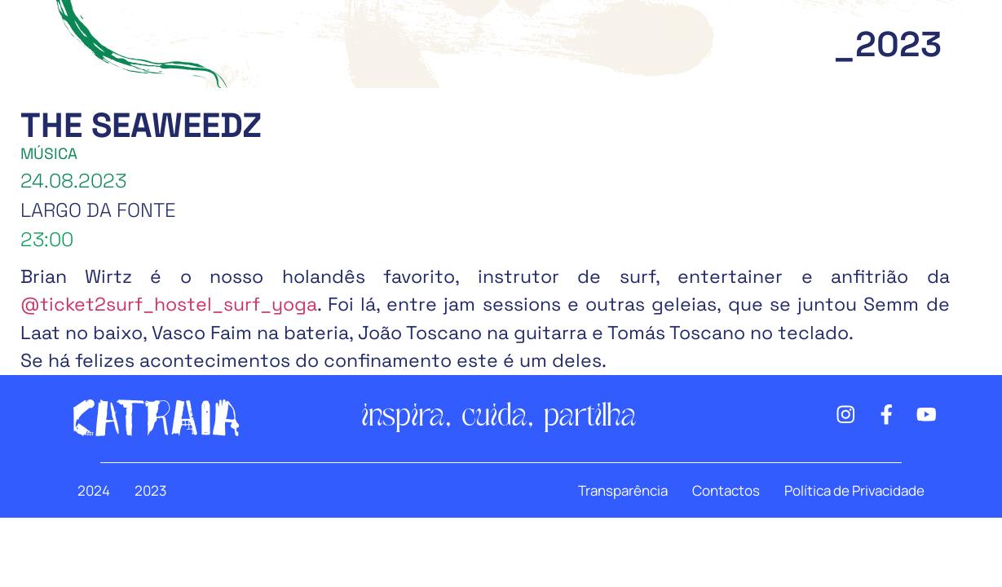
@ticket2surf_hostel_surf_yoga (168, 304)
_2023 (887, 44)
